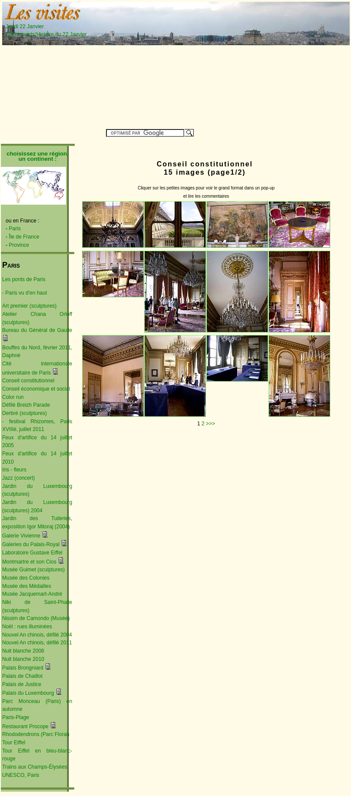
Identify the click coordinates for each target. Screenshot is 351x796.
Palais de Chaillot (22, 676)
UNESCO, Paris (20, 775)
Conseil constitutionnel (28, 381)
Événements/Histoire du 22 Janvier (46, 34)
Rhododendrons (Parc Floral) (36, 734)
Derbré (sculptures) (24, 413)
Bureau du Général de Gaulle (37, 330)
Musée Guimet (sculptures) (33, 570)
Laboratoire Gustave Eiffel (32, 553)
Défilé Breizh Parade (26, 405)
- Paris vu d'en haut (24, 293)
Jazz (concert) (18, 478)
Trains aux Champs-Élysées (34, 767)
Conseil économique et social (36, 389)
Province (19, 245)
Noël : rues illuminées (27, 627)
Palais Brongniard (22, 668)
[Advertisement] (237, 64)
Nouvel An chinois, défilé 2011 (37, 643)
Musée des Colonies (26, 578)
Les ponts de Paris (23, 279)
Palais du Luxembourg (28, 693)
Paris (14, 229)
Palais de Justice (21, 684)
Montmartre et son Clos (29, 562)
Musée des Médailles (26, 586)
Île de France (24, 237)
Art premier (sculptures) (29, 306)
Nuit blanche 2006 (23, 651)
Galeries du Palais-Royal (31, 544)
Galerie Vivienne (21, 536)
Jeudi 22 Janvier (42, 26)
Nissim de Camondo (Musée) (36, 618)
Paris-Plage (15, 717)
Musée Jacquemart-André (32, 594)
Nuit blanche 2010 (23, 659)
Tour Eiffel (13, 743)
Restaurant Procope (25, 726)
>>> (210, 424)
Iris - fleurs (14, 470)
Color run (12, 397)
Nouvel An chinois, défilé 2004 (37, 635)
